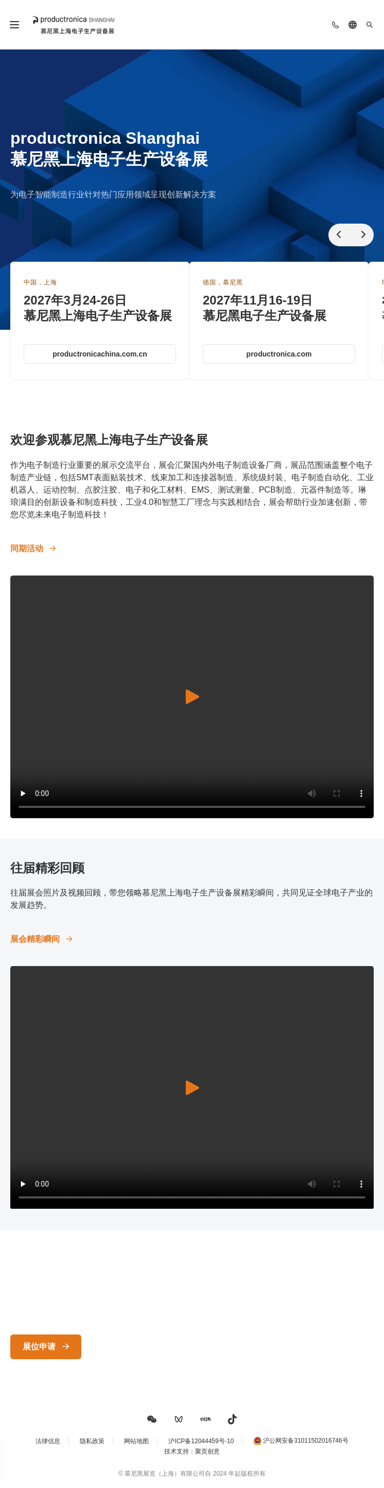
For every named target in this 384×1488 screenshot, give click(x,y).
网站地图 (136, 1441)
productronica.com (279, 354)
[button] (152, 1419)
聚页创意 (207, 1451)
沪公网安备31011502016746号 (305, 1440)
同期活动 (26, 548)
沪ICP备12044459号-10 (201, 1441)
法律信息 (48, 1441)
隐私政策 (92, 1441)
